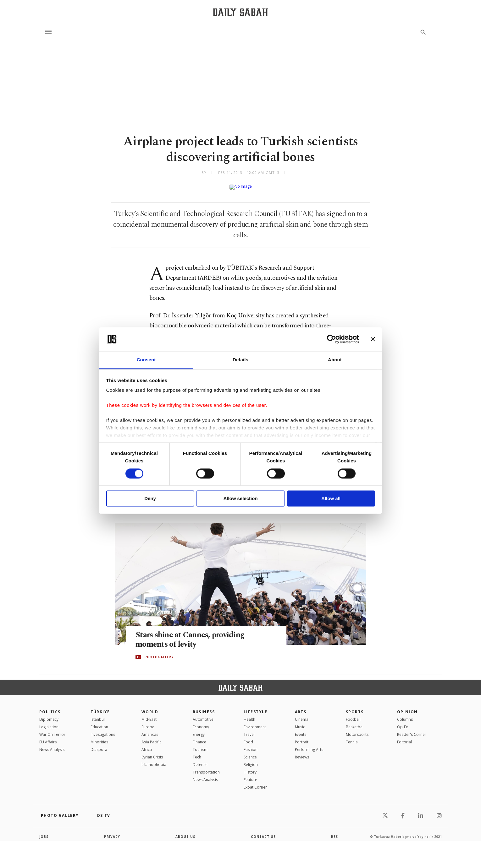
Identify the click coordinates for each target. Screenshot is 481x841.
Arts (301, 706)
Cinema (301, 714)
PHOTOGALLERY (159, 652)
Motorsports (357, 729)
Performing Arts (309, 744)
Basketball (355, 722)
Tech (197, 752)
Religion (251, 759)
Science (250, 752)
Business (204, 706)
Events (300, 729)
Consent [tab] (146, 360)
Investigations (103, 729)
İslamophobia (153, 759)
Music (300, 722)
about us (185, 831)
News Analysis (51, 744)
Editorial (404, 737)
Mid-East (149, 714)
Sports (355, 706)
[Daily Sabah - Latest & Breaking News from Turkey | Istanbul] (240, 12)
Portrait (301, 737)
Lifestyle (255, 706)
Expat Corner (255, 782)
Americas (149, 729)
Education (99, 722)
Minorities (99, 737)
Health (249, 714)
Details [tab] (240, 360)
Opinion (407, 706)
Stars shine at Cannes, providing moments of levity (189, 634)
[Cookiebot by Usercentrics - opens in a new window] (331, 339)
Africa (146, 744)
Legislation (48, 722)
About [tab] (335, 360)
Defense (200, 759)
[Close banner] (373, 339)
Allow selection (240, 498)
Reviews (302, 752)
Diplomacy (48, 714)
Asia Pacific (151, 737)
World (149, 706)
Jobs (43, 831)
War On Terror (52, 729)
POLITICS (50, 706)
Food (248, 737)
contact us (263, 831)
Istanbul (98, 714)
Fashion (250, 744)
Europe (147, 722)
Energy (199, 729)
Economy (201, 722)
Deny (150, 498)
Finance (199, 737)
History (250, 767)
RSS (334, 831)
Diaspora (99, 744)
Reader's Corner (411, 729)
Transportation (206, 767)
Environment (255, 722)
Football (353, 714)
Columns (405, 714)
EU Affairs (48, 737)
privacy (112, 831)
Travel (249, 729)
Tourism (200, 744)
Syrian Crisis (152, 752)
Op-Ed (402, 722)
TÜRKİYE (100, 706)
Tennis (351, 737)
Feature (250, 774)
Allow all (330, 498)
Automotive (203, 714)
